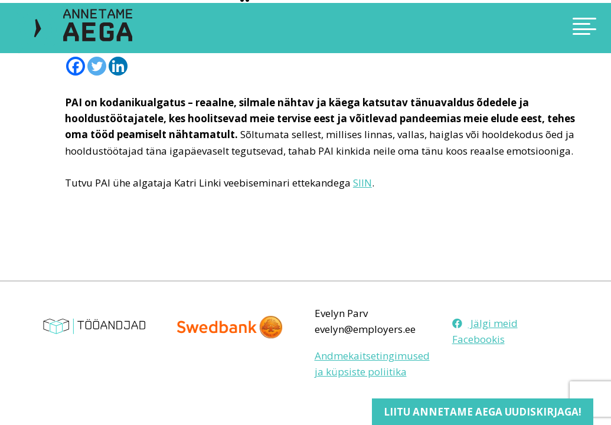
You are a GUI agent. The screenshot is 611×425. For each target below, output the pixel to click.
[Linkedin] (118, 66)
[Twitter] (96, 66)
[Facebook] (75, 66)
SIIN (362, 182)
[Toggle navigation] (521, 28)
